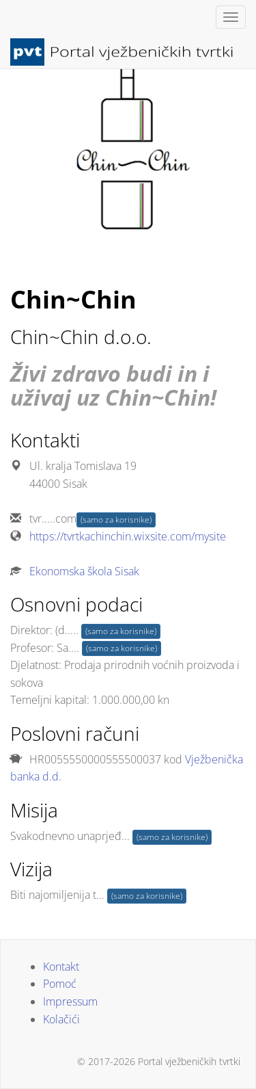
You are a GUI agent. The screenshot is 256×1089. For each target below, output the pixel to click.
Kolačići (61, 1019)
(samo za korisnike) (116, 519)
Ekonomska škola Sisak (84, 571)
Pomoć (59, 983)
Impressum (70, 1001)
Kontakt (61, 966)
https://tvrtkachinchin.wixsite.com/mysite (127, 536)
